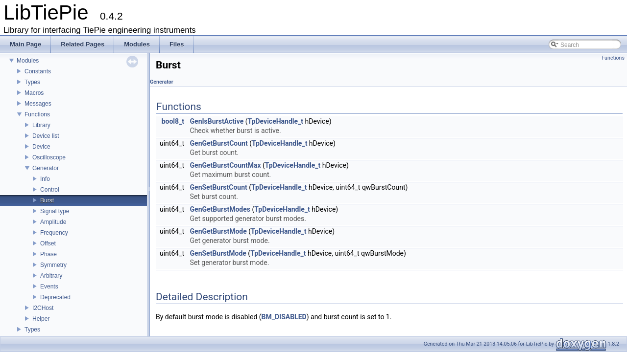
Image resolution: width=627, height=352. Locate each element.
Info (45, 179)
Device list (45, 135)
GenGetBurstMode (218, 231)
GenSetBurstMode (218, 253)
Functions (37, 114)
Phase (48, 254)
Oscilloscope (49, 157)
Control (49, 189)
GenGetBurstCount (219, 143)
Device (41, 146)
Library (41, 125)
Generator (45, 168)
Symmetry (53, 265)
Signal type (54, 211)
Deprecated (55, 297)
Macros (34, 92)
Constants (37, 71)
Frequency (54, 232)
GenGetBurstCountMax (225, 165)
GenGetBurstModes (220, 209)
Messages (37, 103)
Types (32, 82)
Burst (47, 200)
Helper (40, 318)
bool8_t (173, 121)
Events (49, 286)
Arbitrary (51, 275)
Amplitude (53, 222)
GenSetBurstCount (218, 187)
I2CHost (42, 308)
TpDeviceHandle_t (275, 121)
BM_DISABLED (284, 317)
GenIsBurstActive (217, 121)
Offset (48, 243)
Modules (28, 60)
